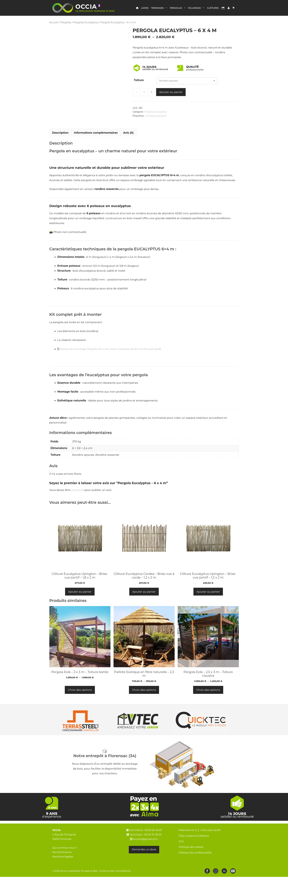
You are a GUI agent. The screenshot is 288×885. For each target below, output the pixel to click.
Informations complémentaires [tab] (96, 141)
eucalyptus (151, 115)
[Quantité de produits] (144, 92)
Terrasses (160, 8)
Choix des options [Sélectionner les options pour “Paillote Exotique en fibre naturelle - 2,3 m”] (144, 698)
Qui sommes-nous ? (64, 856)
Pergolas (178, 8)
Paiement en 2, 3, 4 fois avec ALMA (200, 838)
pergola (162, 115)
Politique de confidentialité (195, 860)
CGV (181, 849)
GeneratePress (123, 879)
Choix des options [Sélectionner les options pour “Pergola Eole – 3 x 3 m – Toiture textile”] (80, 698)
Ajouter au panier (171, 92)
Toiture (139, 80)
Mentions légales (62, 864)
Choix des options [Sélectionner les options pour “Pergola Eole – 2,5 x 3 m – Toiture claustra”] (208, 698)
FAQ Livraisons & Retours (194, 844)
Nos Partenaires (62, 860)
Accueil (53, 22)
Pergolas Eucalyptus (85, 22)
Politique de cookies (191, 855)
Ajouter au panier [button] (80, 599)
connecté (77, 498)
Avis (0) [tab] (128, 141)
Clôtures (213, 8)
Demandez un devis (144, 857)
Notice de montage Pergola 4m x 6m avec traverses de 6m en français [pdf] (109, 357)
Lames (145, 8)
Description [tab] (60, 141)
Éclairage (197, 8)
